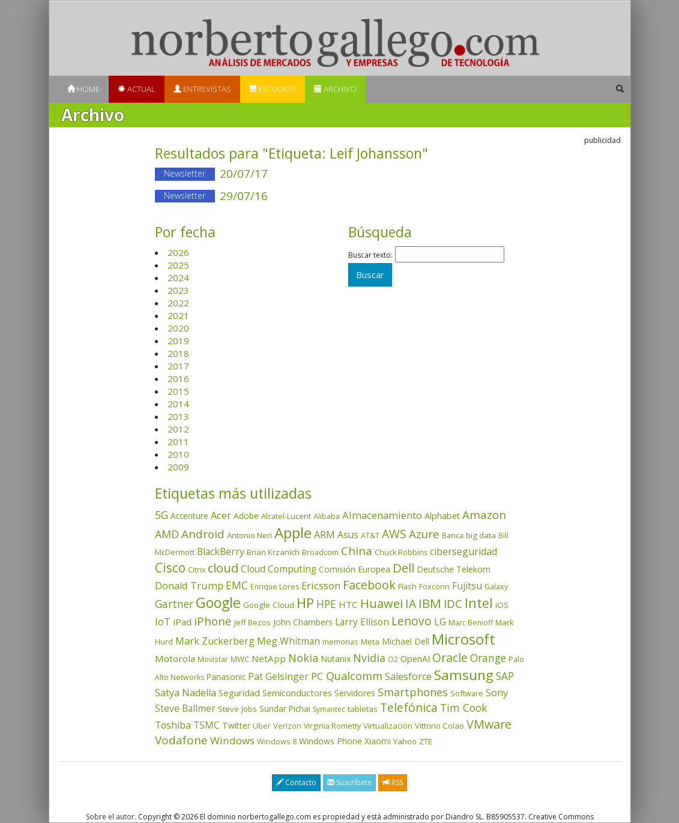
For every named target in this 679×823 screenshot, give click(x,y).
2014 (178, 404)
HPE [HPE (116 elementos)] (326, 604)
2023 (178, 290)
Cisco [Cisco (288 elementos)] (170, 567)
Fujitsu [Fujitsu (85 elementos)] (467, 585)
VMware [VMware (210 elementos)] (489, 724)
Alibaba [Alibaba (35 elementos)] (326, 516)
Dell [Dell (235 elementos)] (403, 567)
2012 (178, 429)
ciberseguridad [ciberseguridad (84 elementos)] (463, 551)
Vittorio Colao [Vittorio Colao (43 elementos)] (439, 725)
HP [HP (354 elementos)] (305, 603)
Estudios (272, 89)
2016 (178, 378)
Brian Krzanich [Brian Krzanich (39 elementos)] (273, 552)
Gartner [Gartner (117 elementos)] (174, 604)
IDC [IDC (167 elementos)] (453, 604)
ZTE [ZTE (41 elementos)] (425, 741)
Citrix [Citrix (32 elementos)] (196, 570)
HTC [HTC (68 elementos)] (348, 604)
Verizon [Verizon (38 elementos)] (287, 725)
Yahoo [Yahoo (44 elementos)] (405, 741)
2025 (178, 265)
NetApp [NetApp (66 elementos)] (269, 658)
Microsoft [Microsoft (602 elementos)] (463, 639)
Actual (136, 89)
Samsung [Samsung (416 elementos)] (463, 675)
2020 (178, 328)
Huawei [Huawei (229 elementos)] (381, 603)
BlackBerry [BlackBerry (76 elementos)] (220, 551)
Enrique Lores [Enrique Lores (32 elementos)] (274, 587)
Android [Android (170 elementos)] (203, 534)
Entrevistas (202, 89)
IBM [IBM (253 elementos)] (429, 603)
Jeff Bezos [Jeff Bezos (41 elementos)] (252, 622)
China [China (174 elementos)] (356, 551)
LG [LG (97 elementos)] (440, 621)
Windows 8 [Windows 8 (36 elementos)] (277, 741)
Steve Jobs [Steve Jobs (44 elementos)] (237, 708)
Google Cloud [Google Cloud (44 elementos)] (268, 605)
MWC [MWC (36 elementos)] (240, 659)
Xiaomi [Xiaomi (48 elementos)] (377, 741)
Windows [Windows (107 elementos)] (232, 740)
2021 (178, 315)
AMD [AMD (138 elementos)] (167, 534)
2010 (178, 454)
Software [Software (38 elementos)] (466, 693)
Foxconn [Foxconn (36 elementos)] (434, 586)
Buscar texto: (370, 255)
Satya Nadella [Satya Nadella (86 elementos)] (185, 692)
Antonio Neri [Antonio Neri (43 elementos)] (249, 535)
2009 (178, 467)
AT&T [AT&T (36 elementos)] (370, 535)
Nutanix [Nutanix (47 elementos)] (336, 658)
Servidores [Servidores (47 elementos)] (354, 693)
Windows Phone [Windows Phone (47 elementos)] (330, 741)
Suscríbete (349, 782)
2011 (178, 442)
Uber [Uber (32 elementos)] (262, 726)
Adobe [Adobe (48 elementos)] (246, 515)
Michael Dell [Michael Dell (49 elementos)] (405, 641)
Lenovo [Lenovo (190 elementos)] (411, 621)
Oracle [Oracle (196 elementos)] (450, 657)
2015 (178, 391)
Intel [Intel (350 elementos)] (479, 603)
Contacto (296, 782)
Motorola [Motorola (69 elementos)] (175, 658)
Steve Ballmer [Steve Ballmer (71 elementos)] (185, 708)
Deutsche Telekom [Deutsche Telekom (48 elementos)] (453, 569)
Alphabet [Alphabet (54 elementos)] (442, 515)
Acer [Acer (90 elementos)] (221, 515)
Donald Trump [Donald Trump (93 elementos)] (189, 585)
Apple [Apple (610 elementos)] (293, 532)
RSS (392, 782)
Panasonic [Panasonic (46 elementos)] (226, 676)
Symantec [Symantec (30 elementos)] (329, 709)
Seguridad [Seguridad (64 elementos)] (239, 693)
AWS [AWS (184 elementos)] (394, 534)
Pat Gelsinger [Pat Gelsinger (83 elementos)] (278, 676)
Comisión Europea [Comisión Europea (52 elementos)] (354, 569)
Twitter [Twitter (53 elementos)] (236, 725)
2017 (178, 366)
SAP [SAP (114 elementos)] (505, 676)
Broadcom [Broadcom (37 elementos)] (320, 552)
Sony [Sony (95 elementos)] (497, 692)
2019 (178, 341)
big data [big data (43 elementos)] (481, 535)
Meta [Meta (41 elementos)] (370, 641)
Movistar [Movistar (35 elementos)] (213, 659)
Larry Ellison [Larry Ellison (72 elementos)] (362, 622)
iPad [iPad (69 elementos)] (182, 622)
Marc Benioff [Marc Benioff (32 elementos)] (470, 623)
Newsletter (184, 173)
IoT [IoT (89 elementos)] (163, 621)
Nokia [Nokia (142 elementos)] (303, 658)
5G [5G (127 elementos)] (161, 515)
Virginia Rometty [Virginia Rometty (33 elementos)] (332, 726)
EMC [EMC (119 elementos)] (237, 585)
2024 (178, 278)
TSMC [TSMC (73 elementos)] (206, 725)
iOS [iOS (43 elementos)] (501, 605)
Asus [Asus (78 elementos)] (347, 534)
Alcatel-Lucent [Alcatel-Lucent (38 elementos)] (286, 516)
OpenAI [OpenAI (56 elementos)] (415, 658)
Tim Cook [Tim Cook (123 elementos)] (463, 707)
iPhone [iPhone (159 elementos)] (213, 620)
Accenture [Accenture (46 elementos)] (189, 515)
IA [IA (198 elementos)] (410, 603)
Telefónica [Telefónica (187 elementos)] (409, 707)
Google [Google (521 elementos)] (218, 602)
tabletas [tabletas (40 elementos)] (363, 708)
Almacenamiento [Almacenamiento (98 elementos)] (382, 515)
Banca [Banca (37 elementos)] (452, 535)
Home (83, 89)
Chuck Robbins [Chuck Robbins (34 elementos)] (401, 552)
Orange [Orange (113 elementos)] (488, 658)
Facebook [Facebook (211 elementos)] (369, 585)
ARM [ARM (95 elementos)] (324, 534)
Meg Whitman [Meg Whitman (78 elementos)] (288, 641)
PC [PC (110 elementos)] (317, 676)
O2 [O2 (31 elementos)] (393, 659)
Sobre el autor (110, 817)
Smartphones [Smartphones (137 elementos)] (413, 692)
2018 (178, 353)
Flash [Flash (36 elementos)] (407, 586)
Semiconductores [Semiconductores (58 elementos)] (297, 693)
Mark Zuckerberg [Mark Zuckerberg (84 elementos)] (215, 641)
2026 (178, 252)
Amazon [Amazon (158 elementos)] (484, 514)
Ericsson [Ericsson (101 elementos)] (320, 585)
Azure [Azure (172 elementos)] (424, 534)
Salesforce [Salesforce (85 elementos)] (408, 676)
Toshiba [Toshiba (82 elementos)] (173, 725)
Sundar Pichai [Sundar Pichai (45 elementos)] (284, 708)
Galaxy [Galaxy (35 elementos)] (496, 586)
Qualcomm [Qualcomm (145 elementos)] (354, 676)
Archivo (335, 89)
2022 (178, 303)
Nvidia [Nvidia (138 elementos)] (369, 658)
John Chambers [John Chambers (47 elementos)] (303, 622)
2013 (178, 416)
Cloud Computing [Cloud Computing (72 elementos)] (278, 569)
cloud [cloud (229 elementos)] (223, 568)
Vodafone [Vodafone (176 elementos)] (181, 740)
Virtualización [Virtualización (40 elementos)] (387, 725)
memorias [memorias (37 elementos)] (340, 641)
